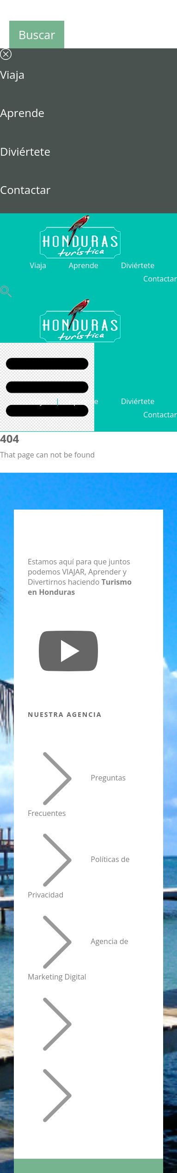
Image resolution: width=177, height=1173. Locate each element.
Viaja (12, 74)
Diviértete (25, 151)
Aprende (22, 112)
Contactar (25, 189)
